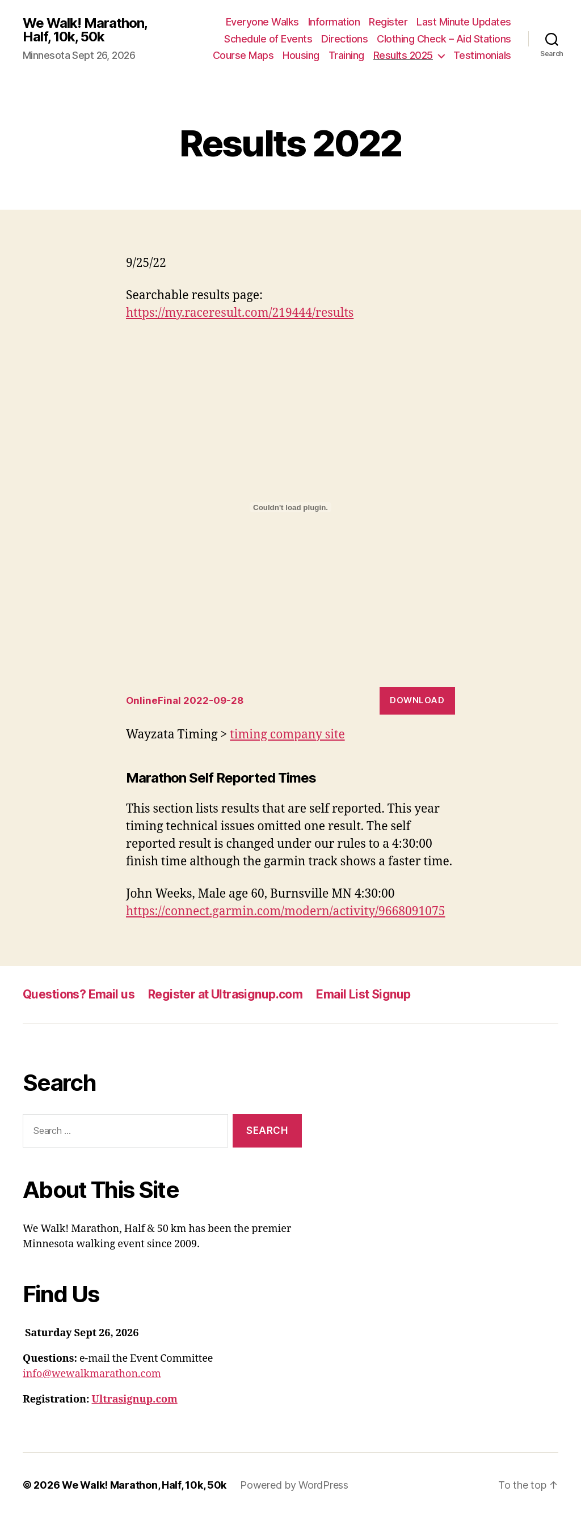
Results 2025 (403, 55)
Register (388, 22)
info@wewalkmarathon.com (92, 1373)
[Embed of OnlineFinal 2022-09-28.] (290, 507)
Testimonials (482, 55)
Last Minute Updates (463, 22)
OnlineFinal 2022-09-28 (184, 700)
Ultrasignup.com (135, 1399)
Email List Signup (363, 994)
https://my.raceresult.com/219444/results (239, 313)
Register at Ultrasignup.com (225, 994)
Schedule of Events (268, 39)
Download (417, 700)
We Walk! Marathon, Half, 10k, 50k (85, 30)
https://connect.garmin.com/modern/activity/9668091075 (285, 911)
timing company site (287, 734)
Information (334, 22)
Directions (344, 39)
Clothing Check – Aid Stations (444, 39)
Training (346, 55)
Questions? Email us (78, 994)
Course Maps (243, 55)
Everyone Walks (262, 22)
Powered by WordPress (294, 1485)
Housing (301, 55)
